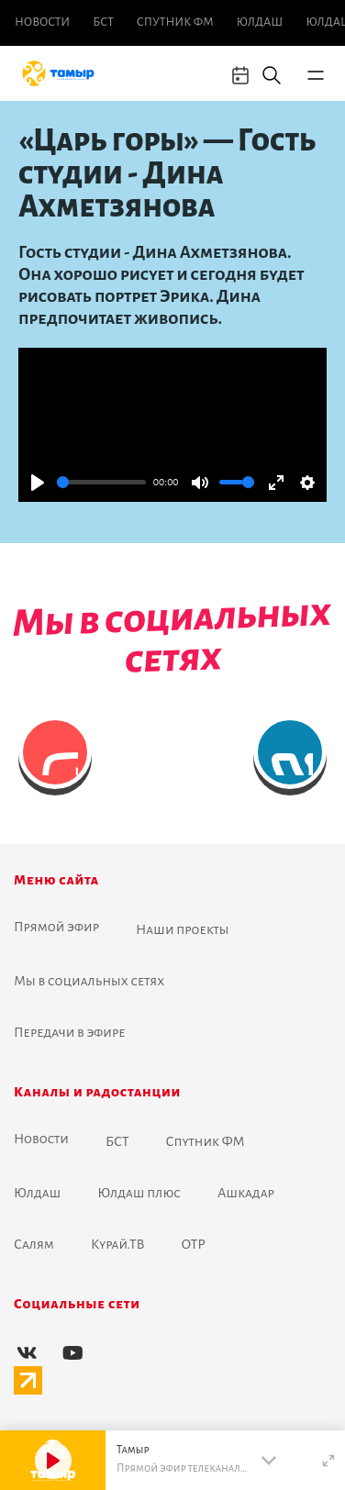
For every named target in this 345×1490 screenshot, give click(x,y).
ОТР (194, 1244)
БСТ (103, 22)
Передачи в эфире (70, 1032)
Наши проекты (182, 929)
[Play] (37, 482)
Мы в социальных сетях (89, 980)
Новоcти (42, 22)
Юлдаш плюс (139, 1192)
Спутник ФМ (175, 22)
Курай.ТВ (118, 1244)
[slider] (101, 482)
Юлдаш (260, 22)
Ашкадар (245, 1192)
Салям (34, 1244)
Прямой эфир (56, 926)
